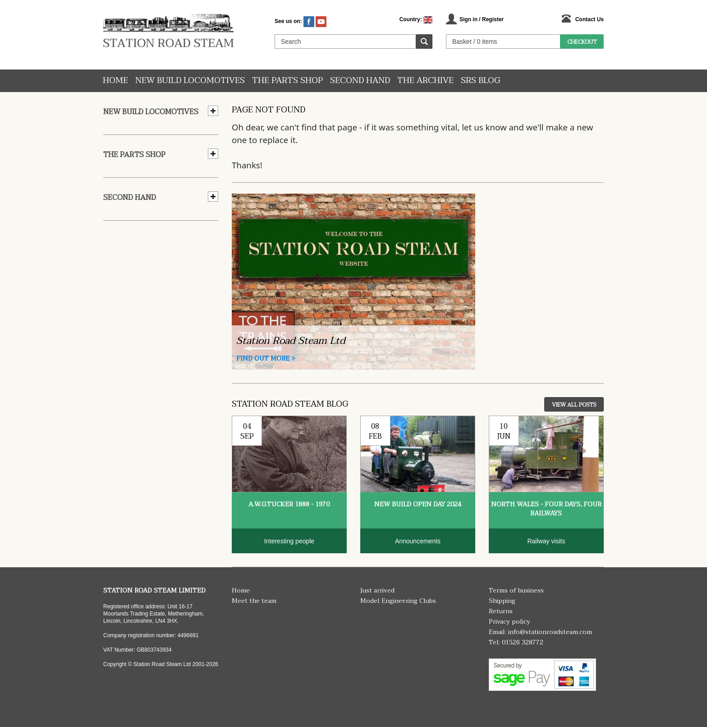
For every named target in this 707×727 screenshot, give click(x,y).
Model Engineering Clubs (398, 601)
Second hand (360, 81)
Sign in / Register (481, 19)
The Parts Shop (287, 81)
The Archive (425, 81)
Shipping (502, 601)
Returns (501, 611)
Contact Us (589, 19)
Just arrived (377, 590)
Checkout (582, 41)
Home (115, 81)
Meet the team (254, 601)
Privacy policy (509, 621)
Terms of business (516, 590)
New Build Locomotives (190, 81)
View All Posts (574, 404)
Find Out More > (265, 358)
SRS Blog (480, 81)
